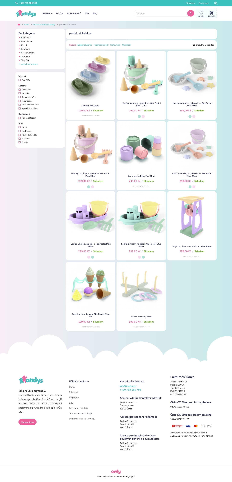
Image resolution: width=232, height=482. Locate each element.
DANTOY (24, 80)
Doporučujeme (85, 44)
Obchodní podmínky (78, 408)
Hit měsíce (25, 101)
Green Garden (26, 52)
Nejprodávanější (101, 44)
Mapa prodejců (74, 13)
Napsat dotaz (27, 422)
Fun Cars (24, 49)
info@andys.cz (128, 386)
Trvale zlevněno (27, 97)
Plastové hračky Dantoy (44, 24)
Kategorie (47, 13)
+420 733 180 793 (26, 3)
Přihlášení (190, 3)
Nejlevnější (115, 44)
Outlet (23, 142)
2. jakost (24, 138)
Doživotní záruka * (28, 104)
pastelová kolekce (28, 64)
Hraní (26, 24)
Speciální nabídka (28, 108)
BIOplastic (24, 37)
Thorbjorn (24, 56)
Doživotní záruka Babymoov (82, 418)
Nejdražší (126, 44)
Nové (22, 127)
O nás (72, 387)
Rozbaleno (25, 131)
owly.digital (129, 476)
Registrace (204, 3)
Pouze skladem (27, 117)
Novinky (23, 93)
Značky (59, 13)
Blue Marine (25, 41)
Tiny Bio (23, 60)
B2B (87, 13)
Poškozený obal (27, 134)
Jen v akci (24, 89)
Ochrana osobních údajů (80, 413)
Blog (94, 13)
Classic (23, 45)
